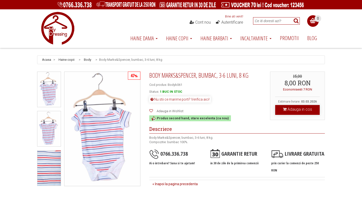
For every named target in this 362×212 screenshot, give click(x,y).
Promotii (289, 38)
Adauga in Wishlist (170, 111)
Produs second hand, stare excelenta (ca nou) (190, 118)
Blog (312, 38)
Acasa (46, 59)
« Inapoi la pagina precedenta (175, 184)
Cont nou (200, 22)
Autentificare (229, 22)
